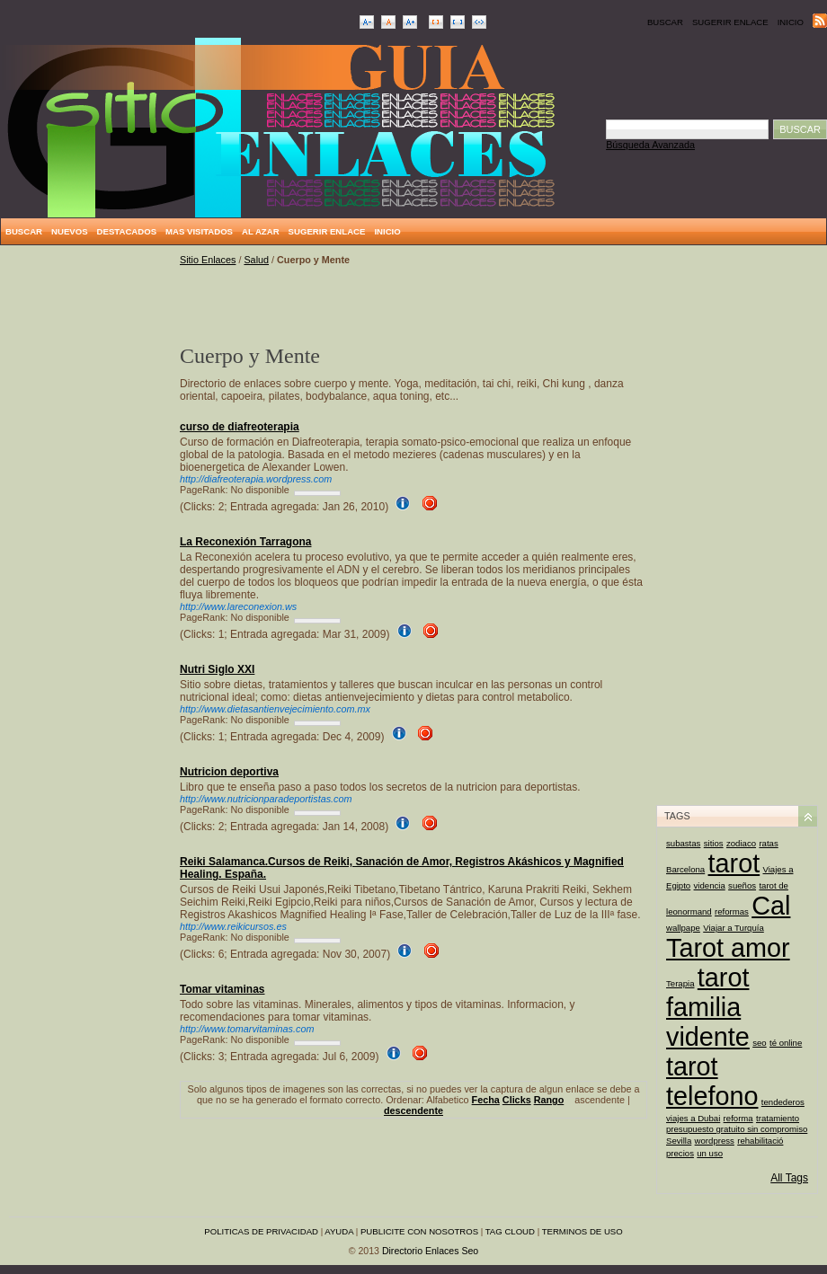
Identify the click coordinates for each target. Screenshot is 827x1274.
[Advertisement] (90, 523)
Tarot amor (728, 947)
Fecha (486, 1099)
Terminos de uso (582, 1231)
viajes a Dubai (693, 1118)
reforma (738, 1118)
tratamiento (777, 1118)
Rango (549, 1099)
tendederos (783, 1102)
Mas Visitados (199, 231)
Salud (256, 259)
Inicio (791, 22)
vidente (708, 1036)
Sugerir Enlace (730, 22)
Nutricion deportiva (229, 771)
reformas (732, 911)
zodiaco (741, 843)
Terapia (680, 983)
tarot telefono (712, 1081)
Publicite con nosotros (419, 1231)
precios (680, 1153)
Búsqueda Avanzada (650, 144)
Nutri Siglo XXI (217, 669)
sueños (742, 885)
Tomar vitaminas (222, 989)
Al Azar (261, 231)
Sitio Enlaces (208, 259)
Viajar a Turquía (733, 928)
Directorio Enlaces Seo (430, 1250)
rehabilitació (760, 1141)
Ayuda (339, 1231)
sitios (714, 843)
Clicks (516, 1099)
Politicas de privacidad (261, 1231)
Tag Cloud (510, 1231)
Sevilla (678, 1141)
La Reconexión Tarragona (245, 541)
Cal (770, 905)
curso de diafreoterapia (239, 426)
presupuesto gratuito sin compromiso (736, 1129)
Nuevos (69, 231)
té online (785, 1043)
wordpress (714, 1141)
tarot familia (707, 992)
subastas (683, 843)
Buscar (665, 22)
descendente (413, 1110)
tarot (734, 863)
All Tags (789, 1178)
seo (759, 1043)
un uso (710, 1153)
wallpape (683, 928)
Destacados (126, 231)
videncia (709, 885)
